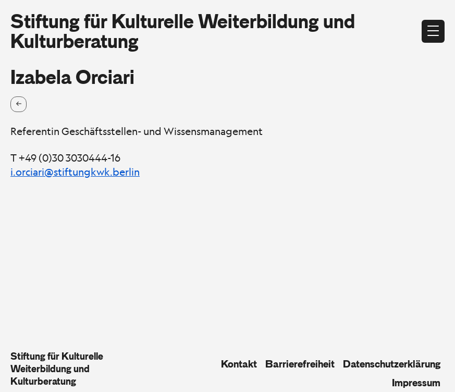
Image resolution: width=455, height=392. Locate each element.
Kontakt (239, 364)
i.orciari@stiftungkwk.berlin (75, 172)
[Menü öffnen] (433, 31)
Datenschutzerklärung (391, 364)
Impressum (416, 382)
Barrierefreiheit (300, 364)
